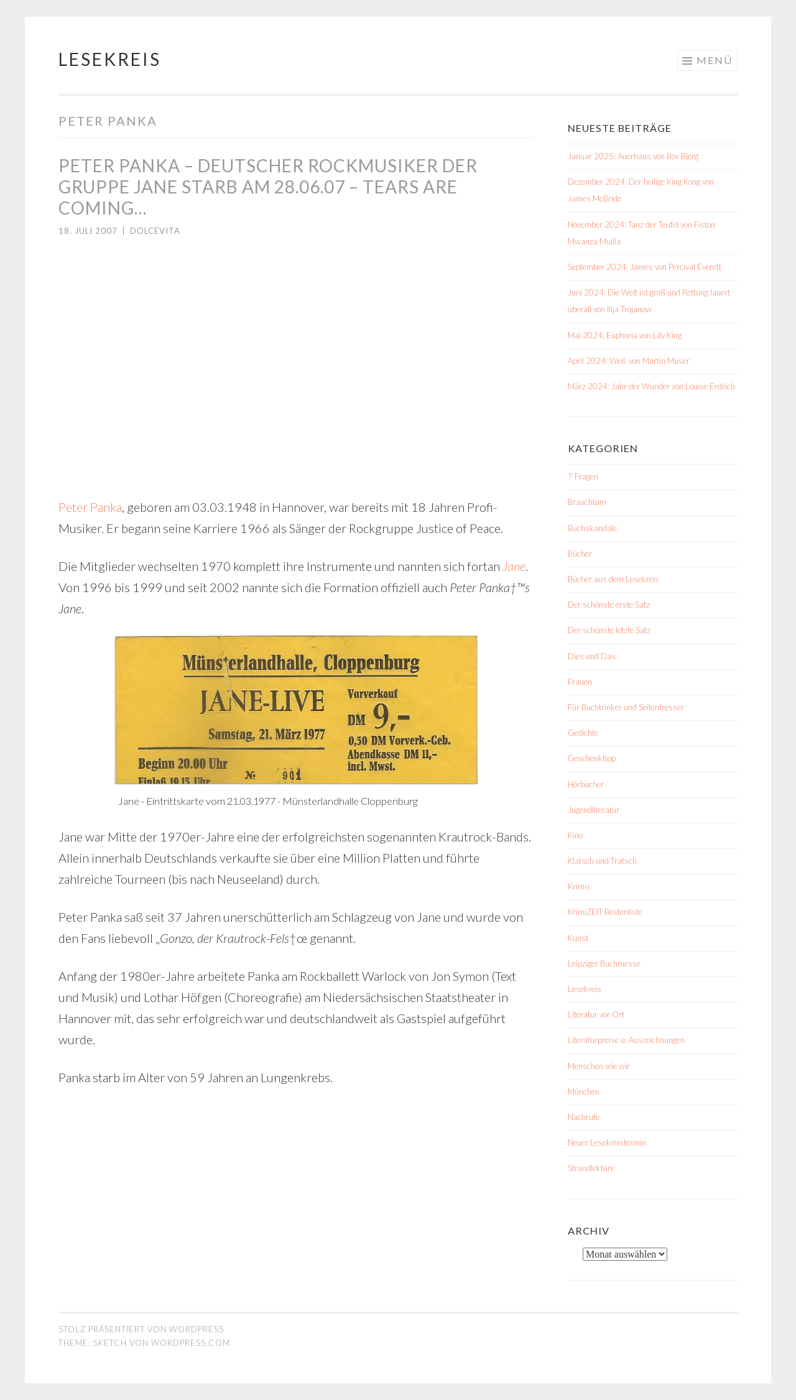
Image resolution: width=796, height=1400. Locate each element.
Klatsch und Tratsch (602, 861)
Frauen (580, 682)
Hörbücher (586, 784)
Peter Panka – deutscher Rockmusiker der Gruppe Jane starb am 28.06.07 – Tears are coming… (268, 186)
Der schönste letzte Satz (609, 630)
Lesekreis (109, 59)
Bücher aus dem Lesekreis (613, 579)
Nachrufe (583, 1117)
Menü (714, 60)
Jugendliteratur (593, 810)
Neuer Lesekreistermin (607, 1142)
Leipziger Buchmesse (604, 963)
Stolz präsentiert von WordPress (141, 1329)
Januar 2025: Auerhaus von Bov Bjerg (633, 156)
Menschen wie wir (599, 1066)
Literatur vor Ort (596, 1014)
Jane (513, 566)
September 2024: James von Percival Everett (644, 267)
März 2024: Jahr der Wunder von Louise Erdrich (651, 386)
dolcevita (155, 231)
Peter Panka (90, 506)
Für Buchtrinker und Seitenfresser (626, 707)
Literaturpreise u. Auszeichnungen (626, 1040)
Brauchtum (587, 502)
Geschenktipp (592, 758)
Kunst (578, 938)
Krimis (579, 886)
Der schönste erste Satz (609, 605)
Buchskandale (592, 528)
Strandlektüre (591, 1168)
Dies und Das (592, 656)
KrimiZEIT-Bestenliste (605, 912)
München (583, 1091)
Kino (575, 835)
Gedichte (583, 733)
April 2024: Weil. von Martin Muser (629, 361)
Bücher (580, 554)
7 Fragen (583, 476)
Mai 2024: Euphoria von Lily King (625, 335)
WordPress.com (190, 1343)
